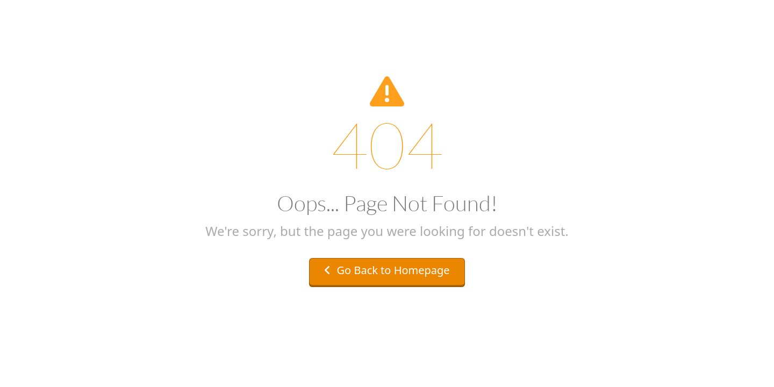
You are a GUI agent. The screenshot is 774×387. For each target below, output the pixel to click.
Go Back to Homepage (386, 270)
